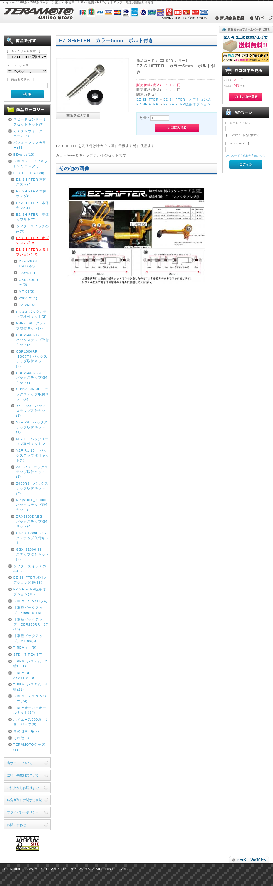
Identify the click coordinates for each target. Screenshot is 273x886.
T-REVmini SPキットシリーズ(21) (30, 163)
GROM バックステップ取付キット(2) (31, 314)
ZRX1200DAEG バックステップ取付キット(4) (32, 521)
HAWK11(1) (29, 272)
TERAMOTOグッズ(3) (29, 747)
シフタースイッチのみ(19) (29, 568)
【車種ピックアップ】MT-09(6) (28, 638)
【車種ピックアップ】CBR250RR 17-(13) (31, 624)
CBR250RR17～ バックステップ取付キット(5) (32, 339)
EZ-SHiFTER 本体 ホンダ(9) (33, 193)
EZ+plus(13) (24, 154)
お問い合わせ (16, 825)
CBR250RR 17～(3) (32, 282)
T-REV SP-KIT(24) (30, 601)
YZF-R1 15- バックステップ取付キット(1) (32, 455)
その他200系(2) (26, 731)
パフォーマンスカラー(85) (29, 145)
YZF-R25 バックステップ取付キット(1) (32, 410)
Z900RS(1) (28, 298)
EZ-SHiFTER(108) (29, 173)
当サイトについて (19, 763)
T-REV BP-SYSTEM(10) (24, 675)
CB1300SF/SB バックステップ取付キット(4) (32, 394)
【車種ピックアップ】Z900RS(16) (28, 610)
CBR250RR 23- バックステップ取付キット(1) (32, 377)
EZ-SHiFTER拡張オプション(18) (30, 591)
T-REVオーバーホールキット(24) (30, 710)
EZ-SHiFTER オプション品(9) (32, 240)
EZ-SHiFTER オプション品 (187, 99)
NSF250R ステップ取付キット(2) (31, 325)
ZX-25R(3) (28, 304)
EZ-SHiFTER (147, 99)
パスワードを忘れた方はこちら (245, 155)
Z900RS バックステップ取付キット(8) (32, 488)
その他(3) (21, 738)
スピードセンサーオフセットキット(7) (29, 121)
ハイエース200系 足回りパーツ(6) (31, 722)
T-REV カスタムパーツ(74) (30, 698)
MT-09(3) (27, 291)
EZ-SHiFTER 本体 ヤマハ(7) (33, 205)
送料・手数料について (23, 775)
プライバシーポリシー (23, 812)
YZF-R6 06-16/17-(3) (29, 263)
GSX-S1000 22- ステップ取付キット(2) (32, 554)
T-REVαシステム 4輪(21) (30, 686)
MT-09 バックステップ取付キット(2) (32, 441)
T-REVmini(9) (25, 647)
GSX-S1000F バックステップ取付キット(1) (32, 537)
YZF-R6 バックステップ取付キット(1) (32, 427)
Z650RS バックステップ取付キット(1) (32, 472)
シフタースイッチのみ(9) (32, 228)
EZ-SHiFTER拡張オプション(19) (32, 252)
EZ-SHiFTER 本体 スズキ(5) (33, 182)
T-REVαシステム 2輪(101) (30, 663)
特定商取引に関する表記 (24, 800)
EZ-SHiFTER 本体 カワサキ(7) (33, 217)
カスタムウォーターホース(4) (29, 133)
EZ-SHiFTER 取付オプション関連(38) (30, 580)
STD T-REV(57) (28, 654)
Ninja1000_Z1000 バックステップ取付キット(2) (32, 504)
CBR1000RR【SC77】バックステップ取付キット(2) (32, 358)
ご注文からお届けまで (23, 788)
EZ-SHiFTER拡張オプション (187, 104)
